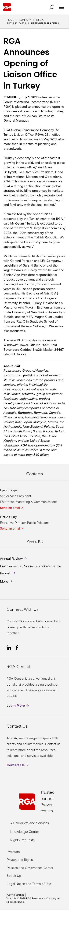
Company (25, 20)
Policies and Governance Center (30, 868)
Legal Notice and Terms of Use (29, 884)
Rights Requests (22, 840)
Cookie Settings (15, 895)
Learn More (16, 705)
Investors (13, 852)
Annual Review (11, 558)
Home (10, 20)
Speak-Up (14, 875)
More (4, 581)
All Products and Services (29, 823)
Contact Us (16, 765)
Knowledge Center (24, 831)
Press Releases (16, 23)
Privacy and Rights (20, 859)
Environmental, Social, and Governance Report (30, 569)
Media (39, 20)
